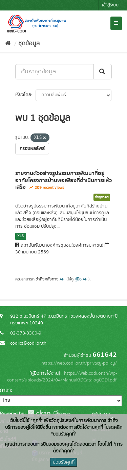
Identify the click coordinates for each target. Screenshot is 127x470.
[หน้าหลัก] (8, 43)
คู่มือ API (81, 279)
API (62, 279)
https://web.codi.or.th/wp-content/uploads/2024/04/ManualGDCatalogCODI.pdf (62, 377)
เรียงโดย (23, 95)
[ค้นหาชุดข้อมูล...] (54, 71)
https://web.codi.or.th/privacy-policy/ (79, 363)
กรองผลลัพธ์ (32, 148)
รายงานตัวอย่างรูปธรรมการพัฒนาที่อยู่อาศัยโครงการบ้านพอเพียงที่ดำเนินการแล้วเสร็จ (63, 180)
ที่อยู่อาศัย (102, 197)
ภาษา (5, 390)
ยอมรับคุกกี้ (64, 462)
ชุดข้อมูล (29, 43)
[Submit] (102, 71)
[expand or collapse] (116, 23)
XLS (20, 236)
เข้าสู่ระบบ (110, 5)
